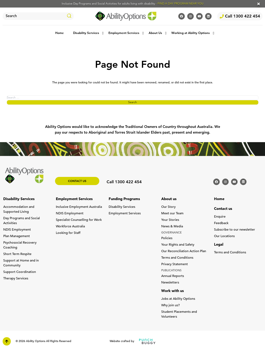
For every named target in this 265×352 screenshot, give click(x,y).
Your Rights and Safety (177, 244)
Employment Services (123, 33)
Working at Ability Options (190, 33)
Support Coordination (19, 272)
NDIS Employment (17, 229)
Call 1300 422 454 (240, 16)
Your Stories (170, 220)
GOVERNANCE (171, 232)
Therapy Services (15, 278)
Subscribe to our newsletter (234, 229)
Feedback (221, 223)
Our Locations (224, 236)
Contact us (77, 181)
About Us (155, 33)
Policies (166, 238)
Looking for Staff (68, 233)
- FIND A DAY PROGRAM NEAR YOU (179, 3)
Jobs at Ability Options (178, 299)
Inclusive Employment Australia (79, 207)
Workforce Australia (70, 226)
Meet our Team (172, 213)
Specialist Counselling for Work (79, 220)
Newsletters (170, 282)
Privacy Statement (174, 264)
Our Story (168, 207)
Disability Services (86, 33)
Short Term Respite (17, 254)
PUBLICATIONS (171, 270)
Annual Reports (172, 276)
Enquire (220, 216)
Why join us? (170, 305)
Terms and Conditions (177, 257)
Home (59, 33)
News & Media (172, 226)
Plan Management (16, 236)
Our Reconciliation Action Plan (183, 251)
